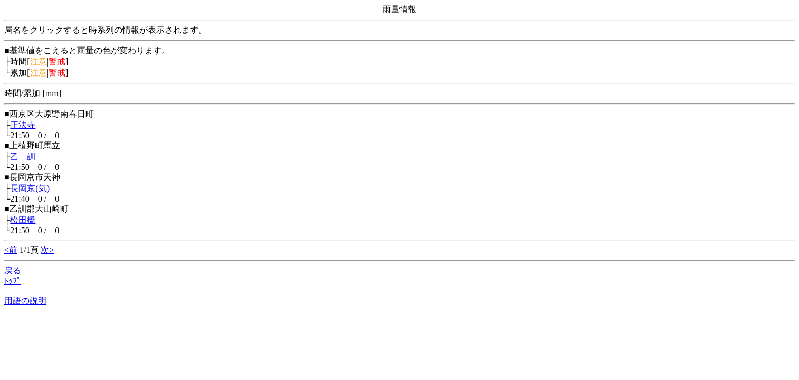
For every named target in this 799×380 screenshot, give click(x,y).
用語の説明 (25, 300)
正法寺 (22, 124)
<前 (10, 249)
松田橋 (22, 219)
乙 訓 (22, 156)
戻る (12, 270)
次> (47, 249)
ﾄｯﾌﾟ (12, 281)
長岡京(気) (30, 188)
